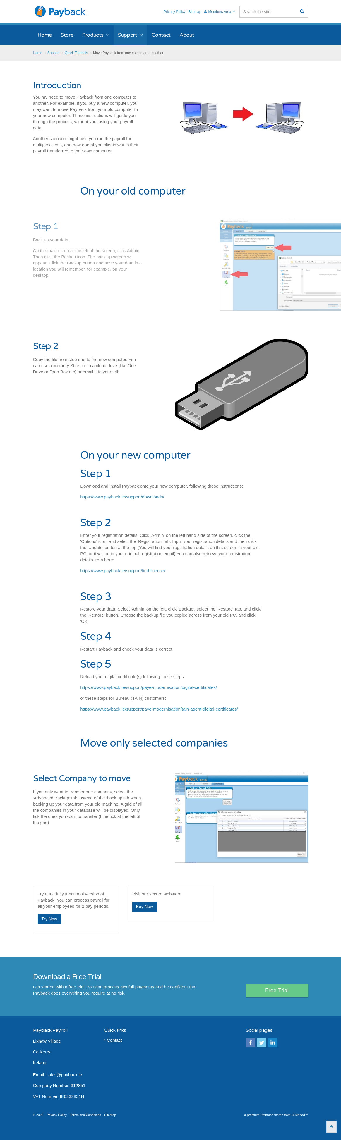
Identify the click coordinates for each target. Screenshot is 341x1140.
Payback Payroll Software (60, 11)
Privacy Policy (175, 11)
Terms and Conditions (85, 1115)
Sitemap (194, 11)
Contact (113, 1040)
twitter (261, 1042)
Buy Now (144, 906)
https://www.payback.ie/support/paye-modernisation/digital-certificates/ (148, 687)
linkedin (272, 1042)
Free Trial (277, 990)
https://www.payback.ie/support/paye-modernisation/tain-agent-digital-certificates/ (159, 708)
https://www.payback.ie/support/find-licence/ (122, 570)
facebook (250, 1042)
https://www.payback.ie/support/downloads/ (122, 496)
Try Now (49, 919)
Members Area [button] (219, 11)
